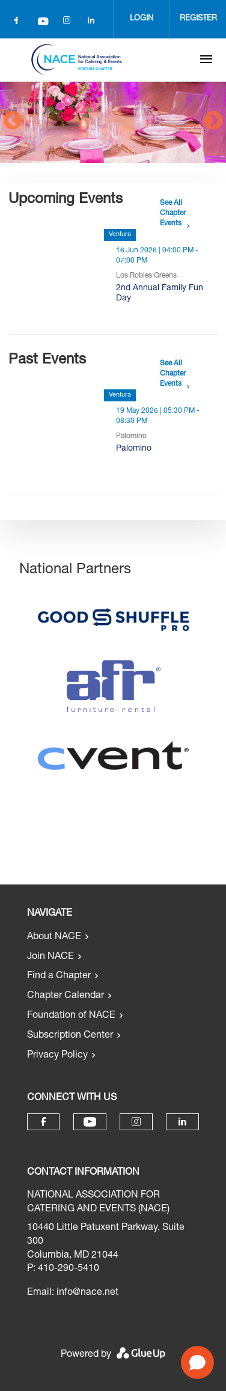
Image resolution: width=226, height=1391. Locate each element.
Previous (12, 121)
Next (213, 121)
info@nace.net (87, 1293)
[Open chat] (197, 1362)
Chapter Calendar (65, 996)
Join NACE (50, 957)
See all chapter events (173, 213)
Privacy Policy (57, 1056)
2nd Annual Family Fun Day (159, 293)
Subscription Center (70, 1036)
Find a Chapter (59, 976)
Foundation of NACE (71, 1016)
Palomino (133, 449)
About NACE (54, 937)
